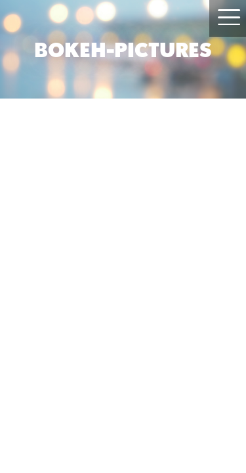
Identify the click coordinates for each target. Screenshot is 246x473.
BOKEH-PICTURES (123, 49)
